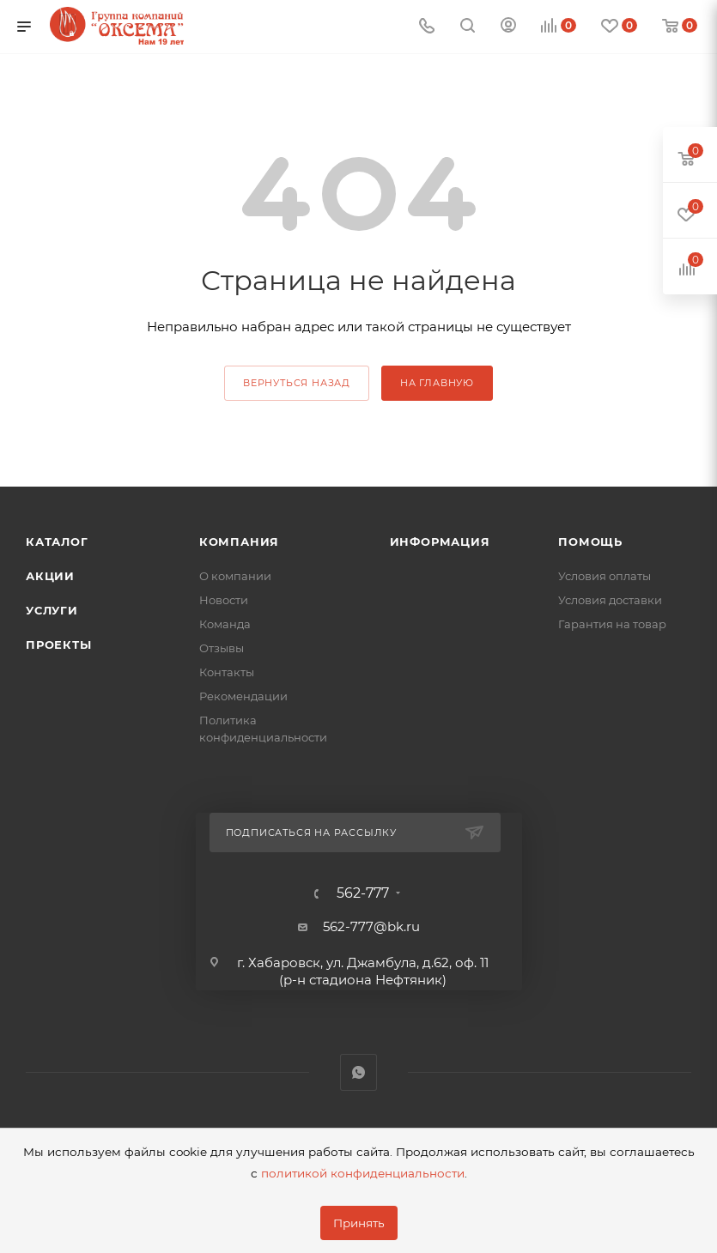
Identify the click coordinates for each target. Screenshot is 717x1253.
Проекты (59, 644)
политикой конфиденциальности (363, 1173)
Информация (440, 541)
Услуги (52, 610)
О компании (235, 576)
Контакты (226, 672)
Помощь (590, 541)
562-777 (363, 893)
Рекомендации (243, 696)
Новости (223, 600)
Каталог (57, 541)
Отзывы (221, 648)
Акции (50, 576)
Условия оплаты (604, 576)
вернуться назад (296, 383)
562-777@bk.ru (371, 926)
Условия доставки (610, 600)
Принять (359, 1223)
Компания (239, 541)
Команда (225, 624)
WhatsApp (358, 1072)
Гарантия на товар (612, 624)
